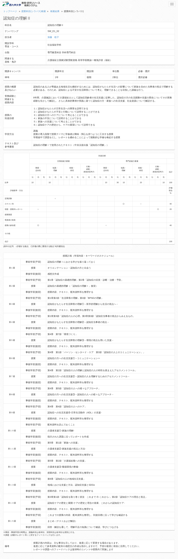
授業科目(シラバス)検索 (33, 11)
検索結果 (54, 11)
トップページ (10, 11)
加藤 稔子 (53, 37)
